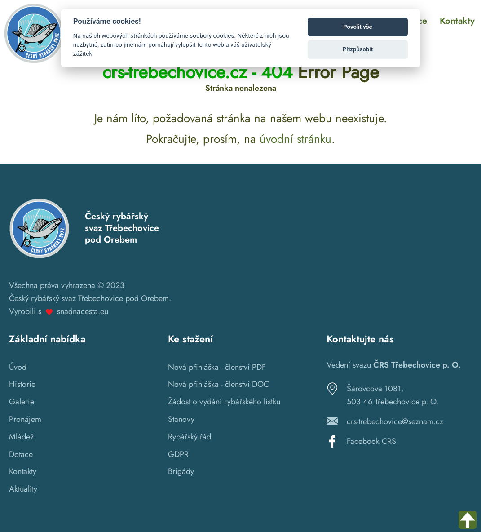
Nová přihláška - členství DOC (218, 384)
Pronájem (25, 419)
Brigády (181, 471)
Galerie (21, 402)
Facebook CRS (371, 441)
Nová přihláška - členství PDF (217, 367)
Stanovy (181, 419)
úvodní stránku (295, 138)
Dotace (21, 454)
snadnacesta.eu (82, 311)
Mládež (21, 437)
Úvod (17, 367)
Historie (22, 384)
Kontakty (22, 471)
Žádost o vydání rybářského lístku (224, 402)
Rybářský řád (189, 437)
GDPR (178, 454)
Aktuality (23, 489)
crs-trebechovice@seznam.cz (395, 421)
